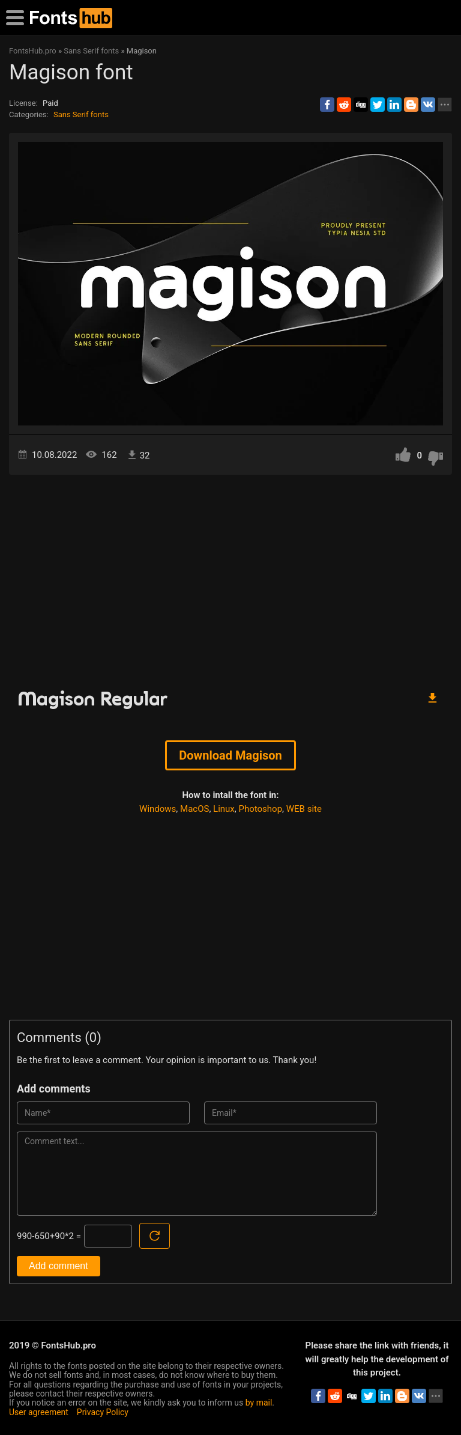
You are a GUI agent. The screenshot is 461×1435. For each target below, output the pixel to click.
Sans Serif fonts (81, 114)
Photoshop (261, 808)
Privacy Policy (102, 1412)
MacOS (194, 808)
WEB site (304, 808)
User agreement (38, 1412)
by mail (259, 1402)
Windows (157, 808)
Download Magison (230, 755)
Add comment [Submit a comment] (58, 1266)
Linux (224, 808)
